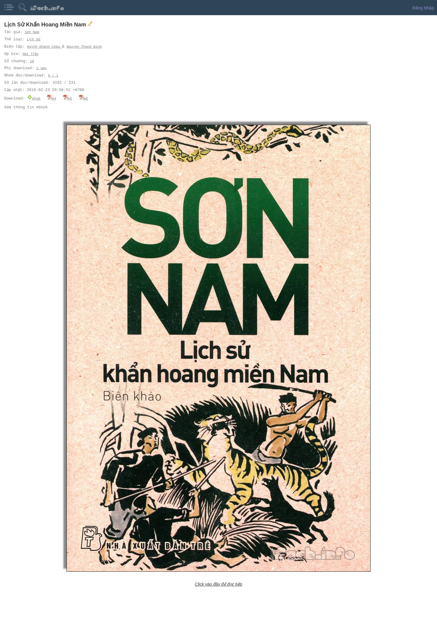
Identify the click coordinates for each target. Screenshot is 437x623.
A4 (51, 98)
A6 (83, 98)
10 (31, 61)
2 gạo (41, 68)
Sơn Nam (32, 32)
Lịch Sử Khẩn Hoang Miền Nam (45, 25)
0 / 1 (53, 75)
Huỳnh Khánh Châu (45, 46)
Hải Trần (30, 54)
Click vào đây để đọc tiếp (218, 583)
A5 (67, 98)
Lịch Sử (34, 39)
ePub (33, 98)
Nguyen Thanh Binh (84, 46)
